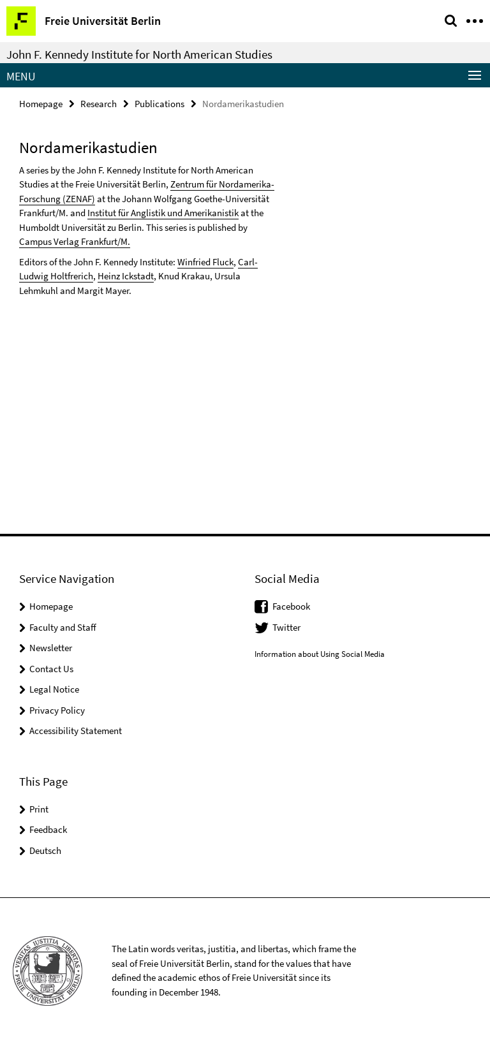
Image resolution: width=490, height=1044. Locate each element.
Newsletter (50, 648)
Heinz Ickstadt (126, 276)
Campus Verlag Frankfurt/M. (74, 241)
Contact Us (51, 669)
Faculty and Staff (62, 627)
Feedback (48, 829)
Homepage (41, 104)
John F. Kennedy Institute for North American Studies (139, 54)
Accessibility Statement (75, 730)
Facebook (291, 606)
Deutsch (45, 850)
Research (98, 104)
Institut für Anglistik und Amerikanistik (163, 213)
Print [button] (38, 809)
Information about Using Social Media (320, 654)
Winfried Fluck (205, 262)
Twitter (286, 627)
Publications (159, 104)
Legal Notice (54, 689)
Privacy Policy (57, 710)
